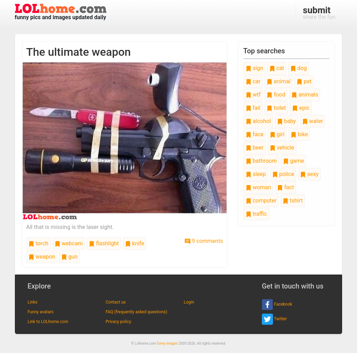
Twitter (274, 319)
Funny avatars (40, 311)
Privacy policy (118, 321)
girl (277, 134)
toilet (276, 108)
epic (301, 108)
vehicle (282, 147)
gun (69, 256)
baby (286, 121)
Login (189, 302)
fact (285, 187)
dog (298, 68)
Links (32, 302)
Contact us (116, 302)
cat (276, 68)
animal (278, 81)
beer (255, 147)
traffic (256, 213)
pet (304, 81)
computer (261, 200)
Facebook (277, 304)
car (253, 81)
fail (253, 108)
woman (258, 187)
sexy (309, 174)
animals (304, 94)
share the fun (319, 12)
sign (254, 68)
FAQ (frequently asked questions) (136, 311)
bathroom (261, 161)
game (293, 161)
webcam (69, 243)
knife (134, 243)
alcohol (258, 121)
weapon (42, 256)
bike (299, 134)
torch (38, 243)
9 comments (204, 241)
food (276, 94)
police (283, 174)
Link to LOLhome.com (48, 321)
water (312, 121)
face (255, 134)
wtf (253, 94)
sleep (256, 174)
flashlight (104, 243)
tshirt (293, 200)
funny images (167, 343)
